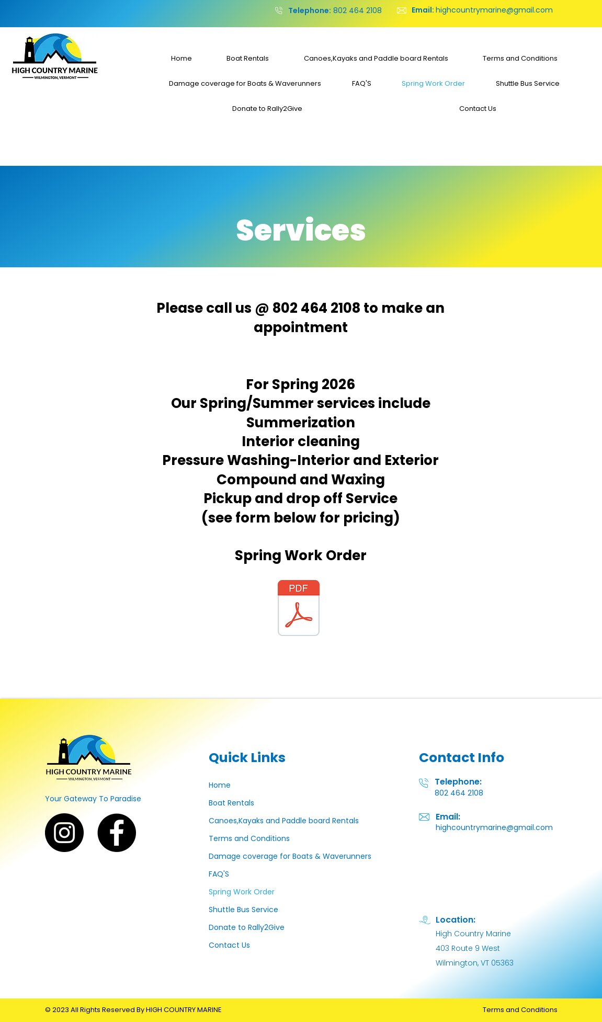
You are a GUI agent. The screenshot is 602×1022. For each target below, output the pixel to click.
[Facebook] (116, 832)
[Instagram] (64, 832)
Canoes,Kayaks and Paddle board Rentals (284, 820)
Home (220, 785)
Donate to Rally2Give (247, 927)
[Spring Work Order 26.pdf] (298, 609)
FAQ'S (219, 874)
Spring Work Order (242, 892)
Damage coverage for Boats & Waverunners (290, 856)
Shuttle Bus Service (243, 909)
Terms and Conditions (249, 838)
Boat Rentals (231, 803)
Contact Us (229, 945)
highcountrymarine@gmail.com (482, 10)
